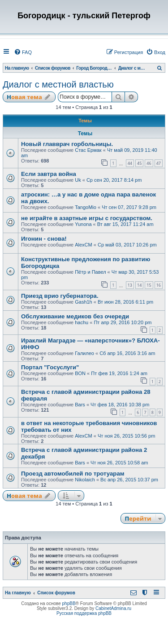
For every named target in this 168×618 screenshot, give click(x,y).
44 (130, 163)
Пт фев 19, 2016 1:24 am (119, 373)
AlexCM (83, 244)
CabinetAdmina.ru (113, 608)
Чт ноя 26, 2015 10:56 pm (126, 435)
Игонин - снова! (44, 238)
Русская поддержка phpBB (84, 613)
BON (80, 373)
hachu (81, 322)
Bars (80, 404)
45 (139, 163)
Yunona (83, 224)
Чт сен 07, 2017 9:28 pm (129, 207)
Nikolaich (85, 479)
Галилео (84, 353)
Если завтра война (48, 174)
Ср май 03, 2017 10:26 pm (127, 244)
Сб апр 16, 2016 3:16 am (127, 353)
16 (158, 285)
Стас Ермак (88, 150)
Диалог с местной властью (58, 84)
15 (148, 285)
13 (130, 285)
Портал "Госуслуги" (50, 367)
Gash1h (83, 302)
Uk (78, 180)
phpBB (69, 603)
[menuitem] (23, 52)
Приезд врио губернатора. (60, 295)
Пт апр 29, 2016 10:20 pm (122, 322)
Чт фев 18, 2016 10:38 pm (119, 404)
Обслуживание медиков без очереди (75, 316)
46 (148, 163)
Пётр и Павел (90, 272)
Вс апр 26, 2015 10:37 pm (129, 479)
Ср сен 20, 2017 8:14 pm (114, 180)
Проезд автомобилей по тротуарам (73, 473)
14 (139, 285)
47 (158, 163)
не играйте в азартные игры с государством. (86, 218)
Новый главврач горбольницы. (67, 144)
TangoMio (85, 207)
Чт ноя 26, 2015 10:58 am (119, 462)
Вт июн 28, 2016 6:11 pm (125, 302)
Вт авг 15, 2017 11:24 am (125, 224)
